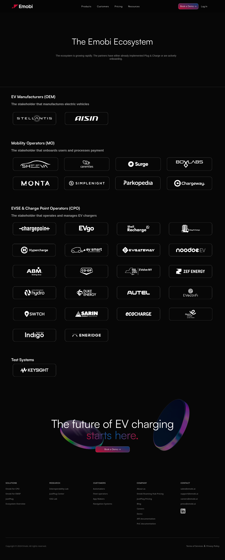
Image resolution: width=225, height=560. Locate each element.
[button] (86, 6)
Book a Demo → (188, 6)
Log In (204, 6)
